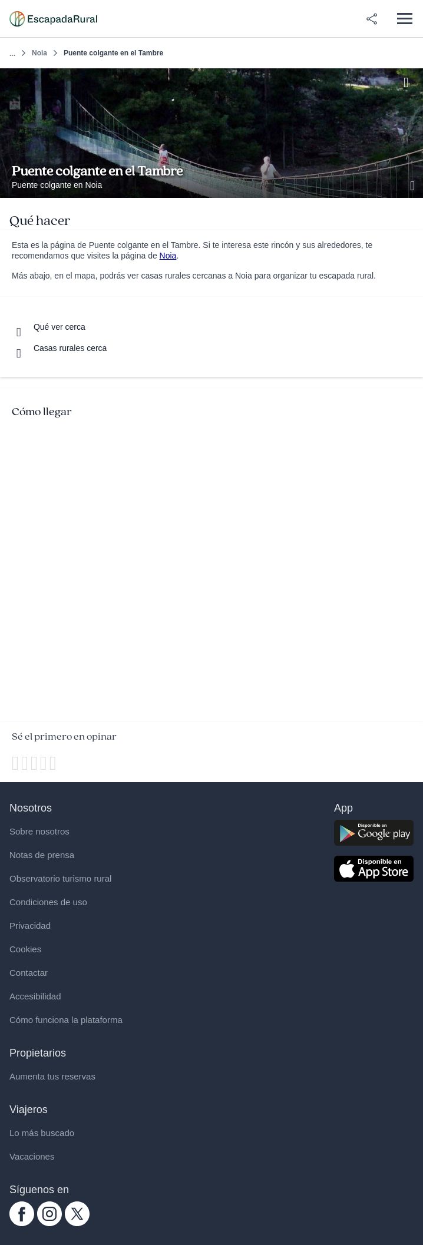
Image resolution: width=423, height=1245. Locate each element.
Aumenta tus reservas (52, 1076)
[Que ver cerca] (48, 327)
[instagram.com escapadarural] (49, 1223)
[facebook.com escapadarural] (21, 1223)
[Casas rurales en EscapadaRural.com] (53, 19)
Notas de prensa (41, 855)
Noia (39, 53)
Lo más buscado (41, 1133)
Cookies (25, 949)
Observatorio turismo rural (60, 878)
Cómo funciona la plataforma (66, 1020)
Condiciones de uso (48, 902)
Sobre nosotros (39, 831)
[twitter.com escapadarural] (77, 1223)
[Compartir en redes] (372, 19)
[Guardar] (410, 81)
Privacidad (30, 925)
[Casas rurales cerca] (59, 348)
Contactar (28, 973)
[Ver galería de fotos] (413, 184)
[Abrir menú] (404, 18)
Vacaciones (31, 1156)
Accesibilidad (35, 996)
